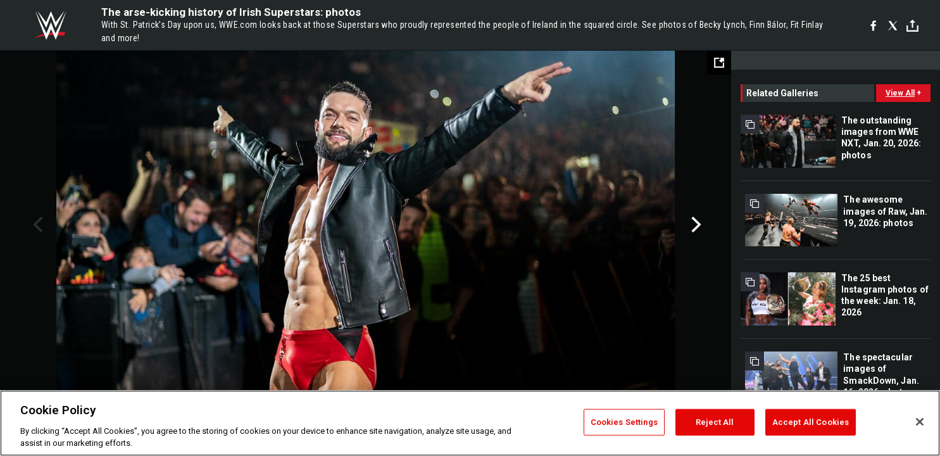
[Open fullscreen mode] (719, 63)
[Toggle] (912, 26)
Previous (36, 225)
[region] (470, 423)
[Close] (920, 422)
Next (695, 225)
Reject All (715, 422)
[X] (893, 25)
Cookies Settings (624, 422)
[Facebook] (873, 25)
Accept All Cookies (810, 422)
